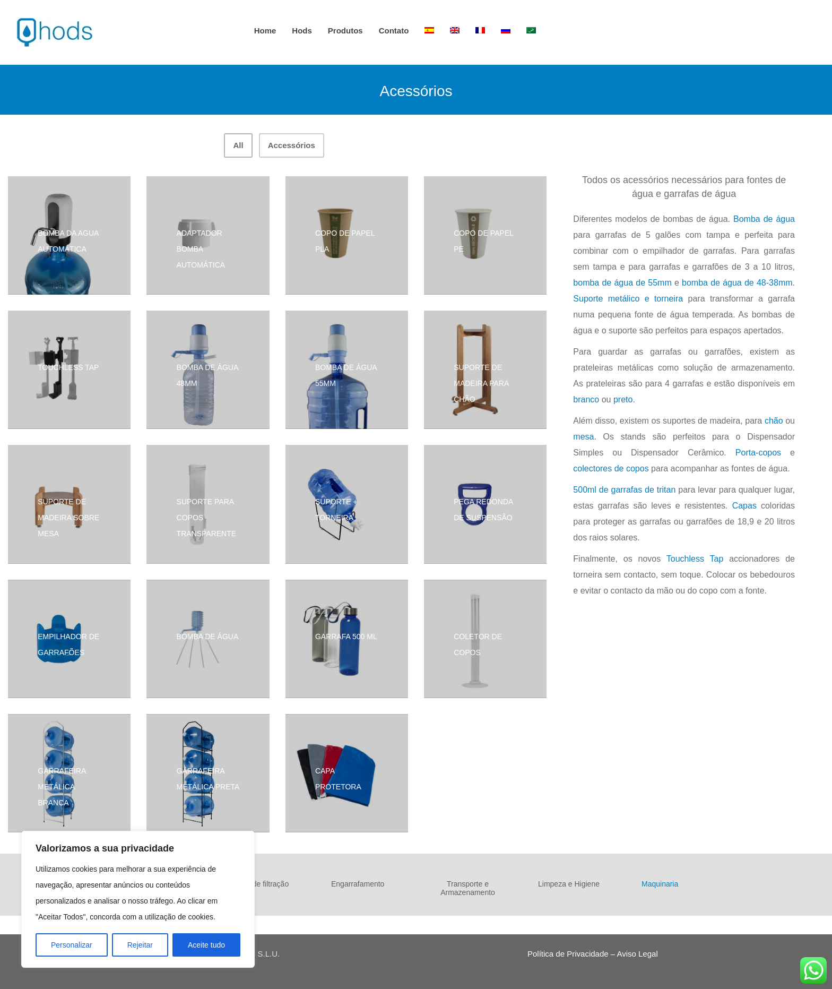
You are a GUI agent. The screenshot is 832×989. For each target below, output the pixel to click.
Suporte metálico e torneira (628, 298)
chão (774, 420)
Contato (394, 30)
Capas (744, 505)
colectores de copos (610, 468)
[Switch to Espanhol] (429, 30)
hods (302, 30)
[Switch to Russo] (505, 30)
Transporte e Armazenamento (467, 888)
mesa (583, 436)
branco (586, 399)
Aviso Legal (637, 953)
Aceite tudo (206, 945)
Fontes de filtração (258, 884)
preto (622, 399)
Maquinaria (660, 884)
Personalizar (71, 945)
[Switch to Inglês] (454, 30)
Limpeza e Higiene (569, 884)
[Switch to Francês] (480, 30)
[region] (138, 899)
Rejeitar (140, 945)
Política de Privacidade (568, 953)
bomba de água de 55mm (622, 282)
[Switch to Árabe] (531, 30)
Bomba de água (764, 218)
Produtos (345, 30)
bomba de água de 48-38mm (737, 282)
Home (265, 30)
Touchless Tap (695, 558)
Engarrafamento (357, 884)
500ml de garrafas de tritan (624, 489)
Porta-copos (758, 452)
